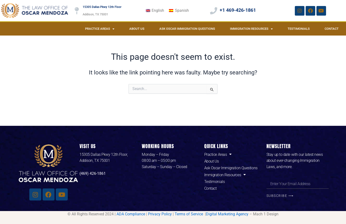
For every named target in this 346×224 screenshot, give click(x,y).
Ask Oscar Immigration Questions (187, 28)
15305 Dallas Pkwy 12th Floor (102, 7)
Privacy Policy (160, 214)
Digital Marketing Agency (227, 214)
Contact (332, 28)
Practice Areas (99, 29)
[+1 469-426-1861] (213, 10)
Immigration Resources (251, 29)
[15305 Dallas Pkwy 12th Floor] (76, 10)
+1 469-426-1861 (238, 10)
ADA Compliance (131, 214)
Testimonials (299, 28)
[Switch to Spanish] (179, 10)
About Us (136, 28)
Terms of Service (189, 214)
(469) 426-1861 (93, 173)
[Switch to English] (155, 10)
